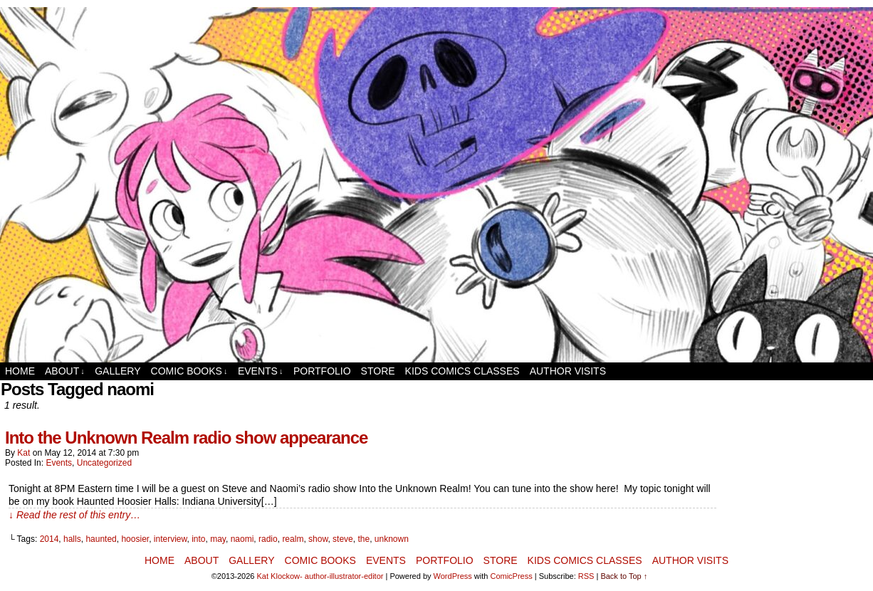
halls (72, 539)
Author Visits (568, 371)
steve (343, 539)
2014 (49, 539)
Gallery (117, 371)
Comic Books (189, 371)
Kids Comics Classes (462, 371)
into (198, 539)
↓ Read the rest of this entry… (74, 515)
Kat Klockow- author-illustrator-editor (320, 576)
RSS (586, 576)
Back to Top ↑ (623, 576)
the (363, 539)
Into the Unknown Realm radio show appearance (186, 437)
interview (170, 539)
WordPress (453, 576)
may (218, 539)
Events (260, 371)
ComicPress (511, 576)
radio (268, 539)
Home (20, 371)
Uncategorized (104, 463)
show (318, 539)
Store (378, 371)
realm (292, 539)
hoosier (135, 539)
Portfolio (322, 371)
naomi (242, 539)
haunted (100, 539)
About (65, 371)
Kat (23, 453)
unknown (392, 539)
